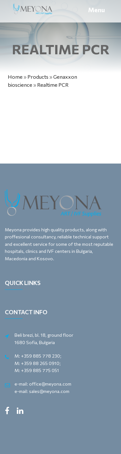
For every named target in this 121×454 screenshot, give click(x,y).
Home (15, 77)
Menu (96, 9)
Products (37, 77)
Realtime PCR (53, 85)
